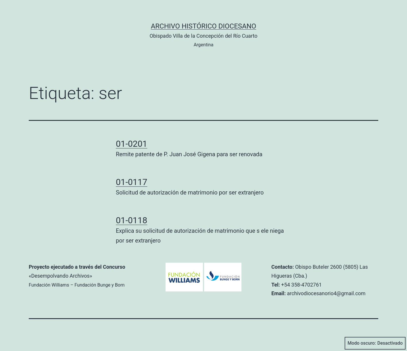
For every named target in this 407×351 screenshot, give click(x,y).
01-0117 (131, 182)
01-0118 (131, 220)
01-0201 (131, 144)
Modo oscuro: (375, 343)
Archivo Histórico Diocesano (203, 26)
